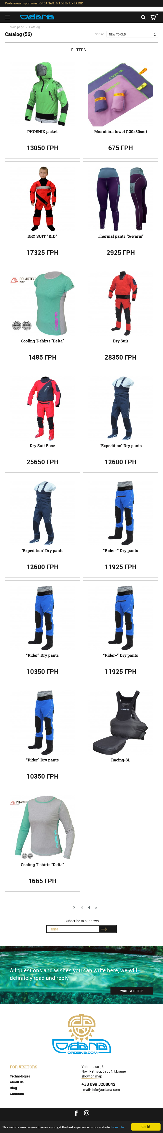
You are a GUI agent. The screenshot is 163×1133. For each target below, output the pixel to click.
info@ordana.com (106, 1089)
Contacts (17, 1093)
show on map (92, 1076)
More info (117, 1127)
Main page (17, 27)
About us (17, 1082)
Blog (13, 1088)
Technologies (20, 1076)
